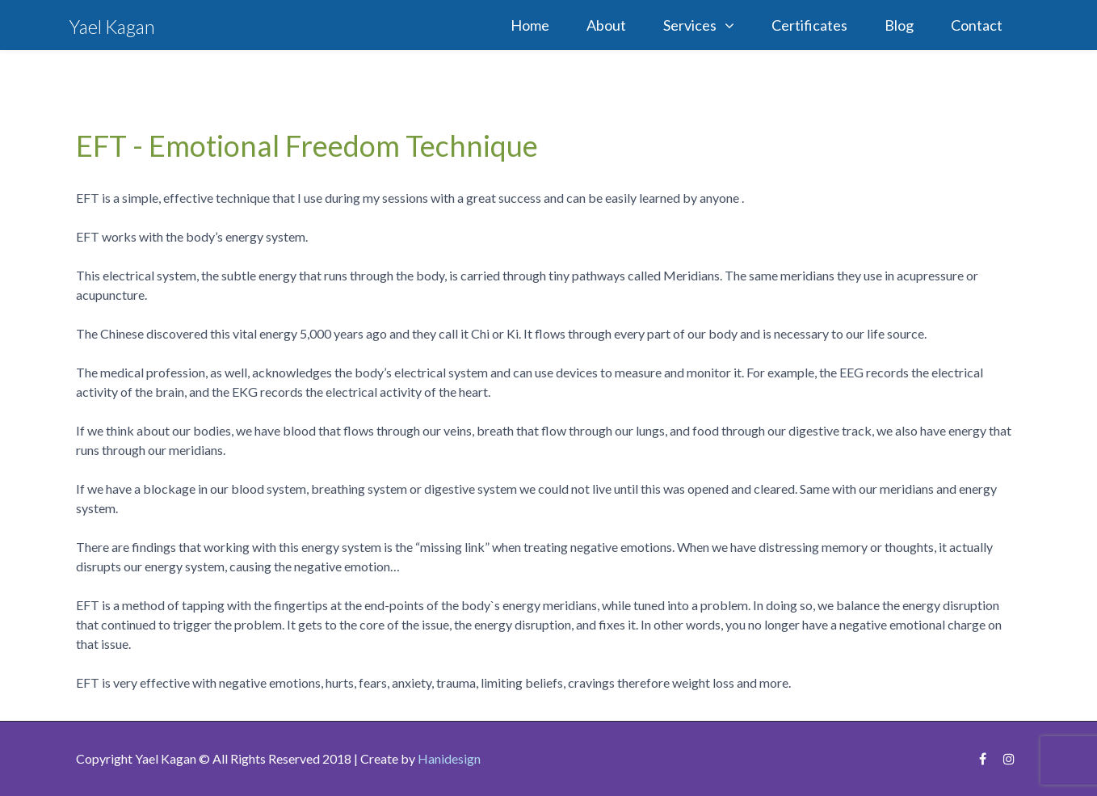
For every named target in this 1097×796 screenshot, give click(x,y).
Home (530, 25)
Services (690, 25)
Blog (899, 25)
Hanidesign (449, 758)
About (606, 25)
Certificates (809, 25)
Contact (976, 25)
